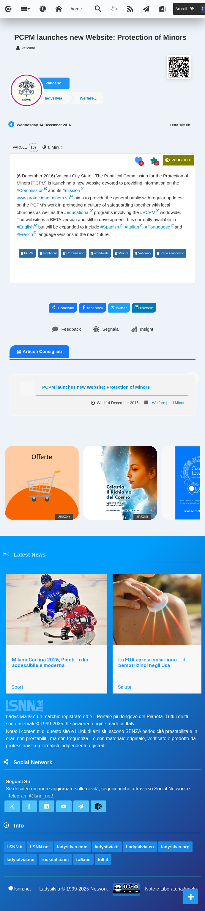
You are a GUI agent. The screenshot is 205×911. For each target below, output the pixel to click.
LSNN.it (15, 846)
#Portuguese (157, 226)
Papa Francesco (170, 253)
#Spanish (109, 226)
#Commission (30, 190)
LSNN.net (40, 846)
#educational (76, 212)
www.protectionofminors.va (43, 197)
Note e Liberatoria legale (171, 888)
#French (25, 234)
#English (25, 226)
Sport (17, 687)
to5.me (83, 859)
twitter (119, 307)
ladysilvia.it (107, 846)
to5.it (103, 859)
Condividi (63, 307)
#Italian (132, 226)
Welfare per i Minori (92, 98)
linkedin (144, 307)
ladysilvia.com (72, 846)
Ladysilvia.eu (140, 846)
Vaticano (53, 83)
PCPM (27, 253)
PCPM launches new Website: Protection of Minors (96, 387)
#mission (71, 190)
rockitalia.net (55, 859)
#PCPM (147, 212)
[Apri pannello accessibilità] (43, 9)
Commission (73, 253)
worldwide (99, 253)
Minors (121, 253)
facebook (92, 307)
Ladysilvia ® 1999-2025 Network (73, 888)
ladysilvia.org (175, 846)
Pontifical (48, 253)
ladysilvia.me (20, 859)
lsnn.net (19, 888)
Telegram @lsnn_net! (30, 795)
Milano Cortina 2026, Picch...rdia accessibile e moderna (50, 662)
